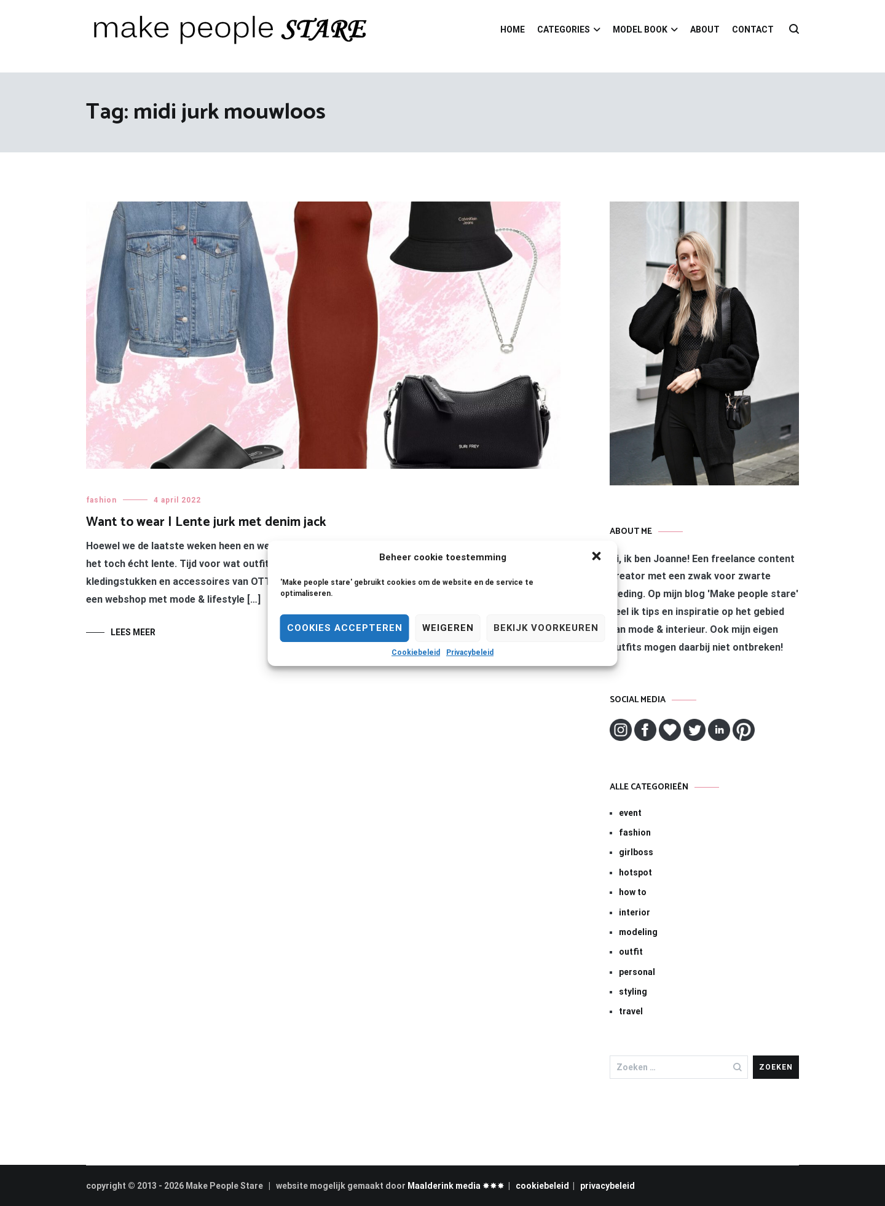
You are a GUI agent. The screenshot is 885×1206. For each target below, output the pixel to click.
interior (634, 912)
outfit (631, 952)
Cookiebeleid (415, 652)
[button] (598, 557)
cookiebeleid (542, 1186)
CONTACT (753, 29)
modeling (638, 932)
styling (633, 992)
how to (633, 892)
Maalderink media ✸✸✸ (456, 1186)
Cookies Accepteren (345, 627)
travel (631, 1011)
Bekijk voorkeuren (546, 627)
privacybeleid (607, 1186)
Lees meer (133, 632)
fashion (101, 500)
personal (637, 972)
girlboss (636, 852)
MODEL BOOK (640, 29)
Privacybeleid (470, 652)
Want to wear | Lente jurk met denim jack (206, 522)
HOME (512, 29)
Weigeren (448, 627)
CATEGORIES (563, 29)
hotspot (635, 872)
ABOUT (705, 29)
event (630, 813)
